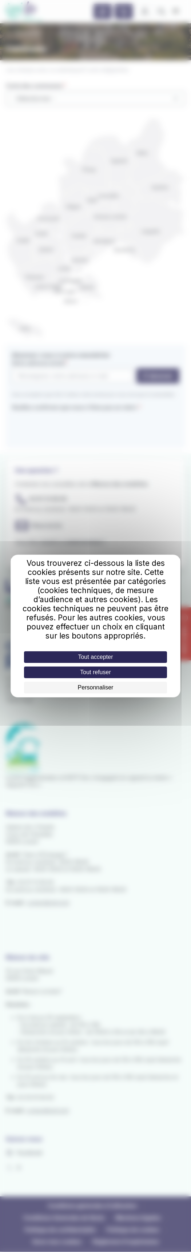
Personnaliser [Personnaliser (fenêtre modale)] (96, 687)
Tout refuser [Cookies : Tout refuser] (95, 672)
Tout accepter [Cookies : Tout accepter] (95, 657)
